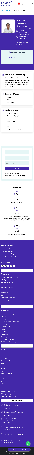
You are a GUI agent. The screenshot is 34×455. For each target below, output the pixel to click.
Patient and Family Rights (7, 373)
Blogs (2, 366)
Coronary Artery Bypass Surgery (9, 277)
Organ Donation (5, 371)
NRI (2, 386)
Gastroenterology (5, 326)
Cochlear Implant (5, 302)
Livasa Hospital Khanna (7, 259)
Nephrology (4, 324)
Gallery (3, 378)
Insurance (3, 368)
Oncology (3, 316)
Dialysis (3, 295)
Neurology (3, 319)
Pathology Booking (6, 394)
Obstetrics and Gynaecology (8, 342)
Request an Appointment (19, 449)
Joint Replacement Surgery (8, 282)
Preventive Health (5, 361)
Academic (3, 363)
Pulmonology (4, 334)
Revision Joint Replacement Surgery (10, 285)
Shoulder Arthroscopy (7, 287)
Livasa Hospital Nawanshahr (8, 256)
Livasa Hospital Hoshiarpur (8, 254)
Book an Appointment (17, 400)
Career (3, 381)
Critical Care (4, 331)
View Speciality (17, 346)
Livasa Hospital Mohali (7, 249)
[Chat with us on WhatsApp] (28, 443)
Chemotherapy (5, 300)
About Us (3, 353)
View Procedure (17, 306)
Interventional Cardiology (7, 314)
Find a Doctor (4, 355)
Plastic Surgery (5, 337)
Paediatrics (4, 329)
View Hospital (17, 270)
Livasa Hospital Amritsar (7, 251)
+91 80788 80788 (8, 442)
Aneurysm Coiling (5, 292)
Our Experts (9, 10)
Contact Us (4, 358)
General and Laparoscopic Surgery (10, 321)
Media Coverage (5, 376)
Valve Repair (4, 280)
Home (2, 10)
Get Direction (7, 408)
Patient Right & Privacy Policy (8, 396)
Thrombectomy (5, 290)
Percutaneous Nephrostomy (8, 297)
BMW (2, 383)
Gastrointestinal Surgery (7, 339)
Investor (3, 388)
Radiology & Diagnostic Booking (9, 391)
